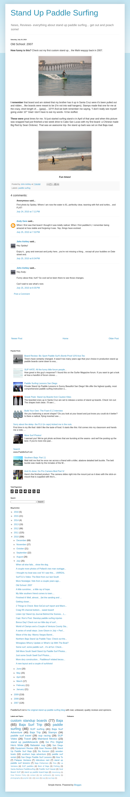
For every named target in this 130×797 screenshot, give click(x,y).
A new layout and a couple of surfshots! (34, 663)
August (20, 557)
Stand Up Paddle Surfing (54, 12)
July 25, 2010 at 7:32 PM (28, 232)
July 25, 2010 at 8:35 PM (28, 288)
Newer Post (16, 338)
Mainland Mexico (47, 738)
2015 (16, 516)
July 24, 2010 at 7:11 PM (28, 211)
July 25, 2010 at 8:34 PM (28, 258)
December (21, 540)
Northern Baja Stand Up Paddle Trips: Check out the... (41, 639)
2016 (16, 512)
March (19, 681)
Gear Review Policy (18, 775)
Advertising (56, 772)
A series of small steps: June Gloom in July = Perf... (40, 631)
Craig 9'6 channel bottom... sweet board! (35, 610)
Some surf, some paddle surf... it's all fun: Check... (39, 647)
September (21, 553)
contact (33, 775)
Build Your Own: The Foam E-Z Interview (43, 411)
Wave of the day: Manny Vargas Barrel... (35, 635)
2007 (16, 703)
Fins (54, 763)
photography (15, 778)
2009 (16, 694)
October (20, 548)
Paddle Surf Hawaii (47, 769)
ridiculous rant (42, 760)
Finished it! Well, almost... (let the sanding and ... (39, 597)
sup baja (51, 778)
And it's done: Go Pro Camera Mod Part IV (44, 471)
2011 (16, 532)
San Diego (57, 745)
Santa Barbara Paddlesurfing (23, 769)
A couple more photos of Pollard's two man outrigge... (41, 569)
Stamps (52, 732)
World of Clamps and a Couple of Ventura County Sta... (42, 626)
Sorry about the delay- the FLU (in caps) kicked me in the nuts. (42, 424)
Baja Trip (35, 732)
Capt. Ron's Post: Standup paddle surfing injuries (39, 618)
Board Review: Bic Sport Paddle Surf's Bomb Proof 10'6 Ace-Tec (54, 356)
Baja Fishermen (41, 763)
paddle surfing (24, 188)
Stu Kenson (43, 751)
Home (65, 338)
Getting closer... (23, 602)
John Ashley (23, 241)
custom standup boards (29, 720)
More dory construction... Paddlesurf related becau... (40, 659)
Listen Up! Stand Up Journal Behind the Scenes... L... (41, 614)
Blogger (77, 785)
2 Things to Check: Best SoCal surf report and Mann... (41, 606)
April (18, 677)
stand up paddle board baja (36, 772)
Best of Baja (43, 766)
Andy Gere (22, 221)
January (20, 689)
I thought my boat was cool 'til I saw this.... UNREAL (40, 573)
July (18, 561)
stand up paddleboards (24, 742)
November (21, 544)
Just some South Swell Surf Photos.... (33, 655)
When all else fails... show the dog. (32, 564)
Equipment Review (24, 748)
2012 (16, 528)
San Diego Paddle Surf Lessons (36, 757)
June (19, 669)
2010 (16, 537)
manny (57, 775)
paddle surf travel (21, 735)
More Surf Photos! (32, 435)
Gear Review (45, 748)
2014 (16, 520)
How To (59, 757)
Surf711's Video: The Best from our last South (37, 577)
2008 (16, 699)
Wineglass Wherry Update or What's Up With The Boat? (42, 643)
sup (43, 778)
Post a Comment (22, 294)
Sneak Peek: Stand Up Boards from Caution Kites (47, 397)
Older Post (114, 338)
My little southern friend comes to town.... (35, 593)
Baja (59, 720)
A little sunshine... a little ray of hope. (33, 589)
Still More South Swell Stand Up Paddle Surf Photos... (41, 651)
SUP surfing (37, 729)
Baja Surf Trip (30, 724)
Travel (27, 738)
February (20, 685)
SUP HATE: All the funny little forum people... (45, 369)
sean (37, 778)
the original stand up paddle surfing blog (46, 710)
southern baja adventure (34, 754)
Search (16, 449)
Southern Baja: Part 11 (35, 457)
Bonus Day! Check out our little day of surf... (36, 622)
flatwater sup (37, 745)
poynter (26, 778)
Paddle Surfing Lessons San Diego (40, 383)
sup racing (44, 735)
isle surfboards (45, 775)
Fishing (56, 766)
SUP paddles (28, 766)
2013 (16, 524)
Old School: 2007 (24, 585)
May (18, 673)
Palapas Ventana (22, 760)
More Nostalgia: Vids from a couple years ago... (38, 581)
